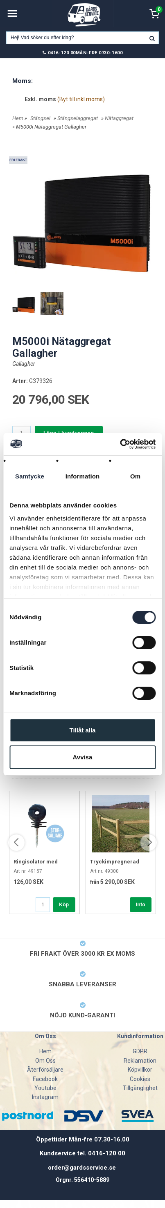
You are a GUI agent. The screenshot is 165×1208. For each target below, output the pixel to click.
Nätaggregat (119, 118)
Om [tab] (135, 476)
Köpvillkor (140, 1069)
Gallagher (23, 363)
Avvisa (83, 757)
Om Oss (45, 1060)
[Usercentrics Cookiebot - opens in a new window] (120, 444)
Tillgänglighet (140, 1088)
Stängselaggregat (77, 118)
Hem (17, 118)
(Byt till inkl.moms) (81, 99)
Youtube (45, 1088)
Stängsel (40, 118)
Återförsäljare (45, 1069)
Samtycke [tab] (29, 476)
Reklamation (140, 1060)
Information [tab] (83, 476)
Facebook (45, 1079)
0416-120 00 (62, 53)
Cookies (140, 1079)
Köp (64, 905)
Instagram (45, 1097)
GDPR (140, 1051)
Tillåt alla (83, 730)
